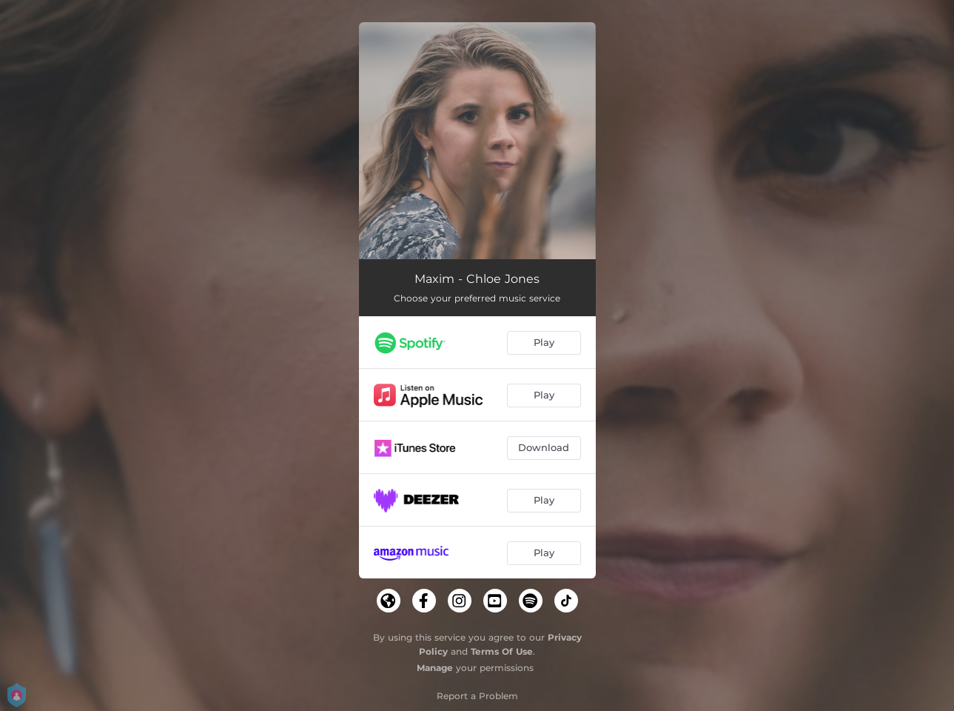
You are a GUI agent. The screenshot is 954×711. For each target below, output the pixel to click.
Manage (435, 667)
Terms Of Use (502, 651)
